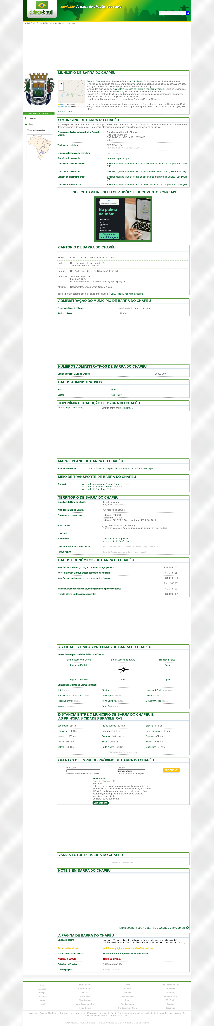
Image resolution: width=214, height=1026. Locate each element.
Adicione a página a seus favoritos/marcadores (128, 948)
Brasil (114, 389)
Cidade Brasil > (31, 23)
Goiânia (150, 736)
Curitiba (106, 736)
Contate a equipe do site (109, 1023)
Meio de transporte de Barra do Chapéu (97, 477)
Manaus (62, 736)
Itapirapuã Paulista (155, 89)
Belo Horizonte (153, 731)
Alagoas (42, 989)
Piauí (127, 1000)
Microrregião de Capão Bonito (117, 541)
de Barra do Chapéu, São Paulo (91, 6)
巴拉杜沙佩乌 (126, 408)
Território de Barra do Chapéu (88, 497)
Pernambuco (128, 996)
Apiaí (115, 89)
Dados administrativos (80, 382)
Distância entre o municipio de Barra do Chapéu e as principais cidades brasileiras (106, 716)
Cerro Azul (107, 706)
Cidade (121, 767)
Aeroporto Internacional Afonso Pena (100, 484)
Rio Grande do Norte (127, 1008)
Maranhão (85, 996)
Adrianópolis (108, 695)
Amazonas (42, 997)
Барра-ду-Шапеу (74, 407)
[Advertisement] (107, 46)
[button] (61, 84)
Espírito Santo (85, 989)
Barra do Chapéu (95, 81)
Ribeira (120, 294)
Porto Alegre (108, 747)
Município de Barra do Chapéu (87, 73)
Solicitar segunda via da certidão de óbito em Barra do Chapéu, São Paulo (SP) (146, 171)
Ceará (42, 1004)
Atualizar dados (65, 111)
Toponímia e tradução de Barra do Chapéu (99, 403)
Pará (128, 985)
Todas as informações (36, 130)
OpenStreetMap (64, 107)
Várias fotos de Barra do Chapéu (90, 855)
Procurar (171, 770)
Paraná (127, 992)
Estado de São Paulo (45, 23)
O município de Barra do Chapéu (88, 120)
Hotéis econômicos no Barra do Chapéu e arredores (153, 927)
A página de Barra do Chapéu (86, 935)
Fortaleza (62, 731)
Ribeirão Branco (167, 660)
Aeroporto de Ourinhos (93, 489)
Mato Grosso (85, 1000)
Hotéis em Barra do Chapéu (84, 870)
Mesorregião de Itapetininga (116, 538)
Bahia (42, 1000)
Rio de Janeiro (109, 726)
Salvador (106, 731)
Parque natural (64, 552)
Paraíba (127, 989)
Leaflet (61, 104)
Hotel (31, 124)
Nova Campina (109, 701)
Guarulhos (151, 747)
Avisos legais (71, 1023)
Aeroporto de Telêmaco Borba (97, 486)
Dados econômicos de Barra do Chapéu (96, 560)
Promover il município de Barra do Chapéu (126, 953)
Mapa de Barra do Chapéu (100, 468)
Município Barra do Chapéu (65, 23)
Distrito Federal (85, 985)
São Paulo (116, 395)
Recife (61, 741)
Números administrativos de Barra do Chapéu (102, 366)
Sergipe (170, 1004)
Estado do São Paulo (131, 81)
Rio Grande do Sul (170, 985)
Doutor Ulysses (153, 701)
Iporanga (62, 706)
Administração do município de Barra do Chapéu (104, 301)
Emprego (32, 118)
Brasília (149, 726)
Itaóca (149, 695)
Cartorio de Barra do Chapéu (87, 247)
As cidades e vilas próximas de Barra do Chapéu (104, 647)
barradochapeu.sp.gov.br (119, 158)
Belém (105, 741)
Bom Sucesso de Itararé (131, 89)
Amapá (42, 993)
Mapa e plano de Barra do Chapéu (90, 461)
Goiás (85, 992)
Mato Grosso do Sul (85, 1004)
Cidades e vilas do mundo (136, 1023)
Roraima (170, 992)
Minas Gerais (85, 1008)
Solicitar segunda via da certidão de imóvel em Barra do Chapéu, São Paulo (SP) (147, 184)
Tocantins (170, 1008)
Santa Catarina (170, 996)
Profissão (71, 767)
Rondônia (170, 989)
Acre (42, 985)
